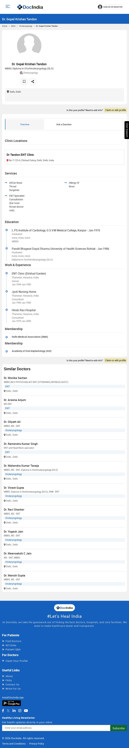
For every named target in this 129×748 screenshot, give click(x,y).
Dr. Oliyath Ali (12, 422)
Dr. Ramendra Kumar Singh (21, 444)
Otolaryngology (25, 26)
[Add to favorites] (24, 81)
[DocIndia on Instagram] (19, 710)
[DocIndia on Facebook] (3, 710)
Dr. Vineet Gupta (14, 488)
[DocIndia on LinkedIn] (14, 710)
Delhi (13, 26)
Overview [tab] (24, 124)
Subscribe (118, 728)
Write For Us (13, 688)
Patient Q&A (13, 649)
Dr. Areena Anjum (15, 400)
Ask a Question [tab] (63, 124)
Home (4, 26)
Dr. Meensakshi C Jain (17, 553)
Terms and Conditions (14, 743)
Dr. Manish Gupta (14, 575)
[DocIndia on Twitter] (8, 710)
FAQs (9, 680)
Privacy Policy (36, 743)
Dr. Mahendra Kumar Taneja (21, 466)
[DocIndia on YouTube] (26, 710)
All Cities (11, 645)
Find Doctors (13, 641)
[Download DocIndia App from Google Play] (11, 702)
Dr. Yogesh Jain (13, 531)
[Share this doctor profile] (32, 81)
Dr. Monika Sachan (15, 378)
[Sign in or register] (110, 7)
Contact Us (12, 684)
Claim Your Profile (17, 660)
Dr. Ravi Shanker (14, 509)
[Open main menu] (8, 7)
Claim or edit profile (115, 110)
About (9, 676)
